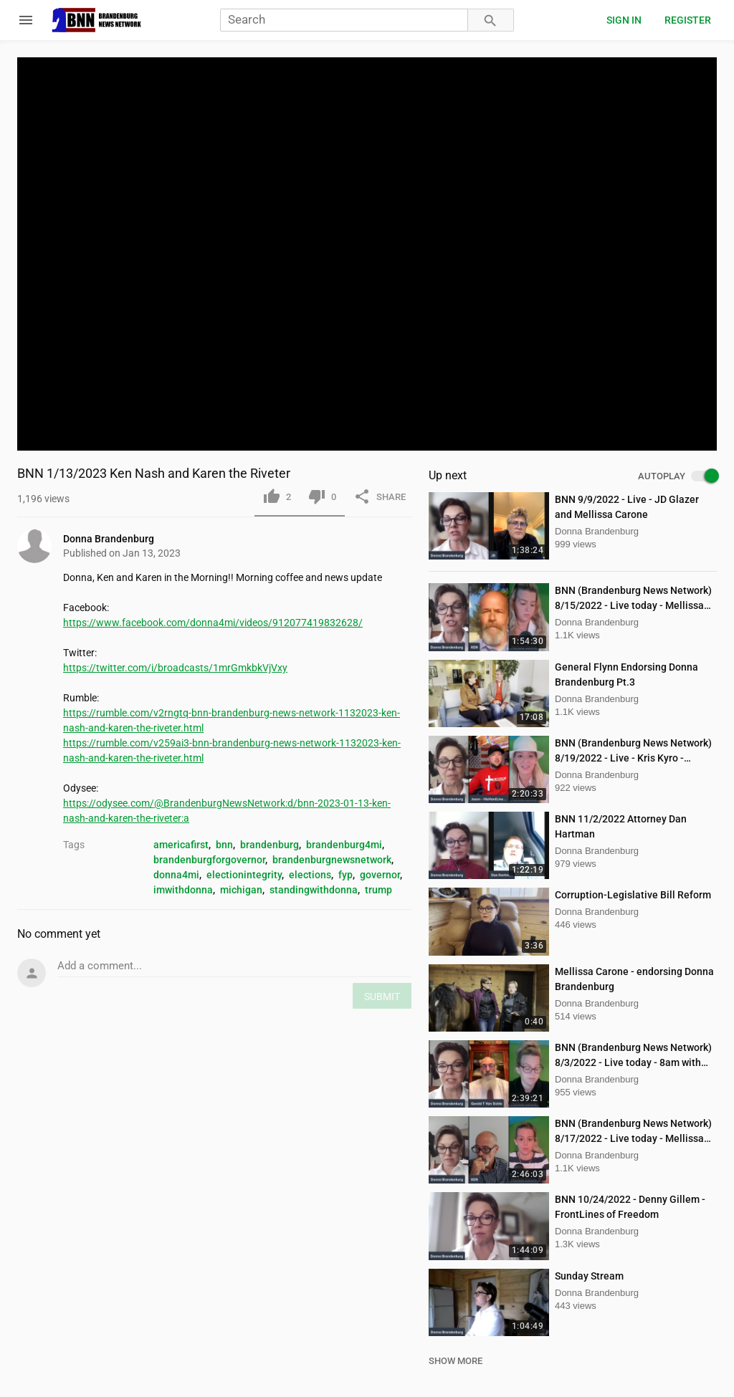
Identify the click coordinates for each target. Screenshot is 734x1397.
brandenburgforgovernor (209, 859)
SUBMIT (382, 996)
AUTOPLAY (677, 476)
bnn (224, 844)
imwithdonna (183, 890)
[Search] (344, 20)
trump (378, 890)
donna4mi (176, 874)
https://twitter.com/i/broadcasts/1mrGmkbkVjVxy (175, 667)
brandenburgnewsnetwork (331, 859)
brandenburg (269, 844)
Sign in (624, 20)
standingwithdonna (314, 890)
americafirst (181, 844)
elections (310, 874)
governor (380, 874)
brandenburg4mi (344, 844)
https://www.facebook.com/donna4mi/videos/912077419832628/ (213, 622)
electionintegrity (244, 874)
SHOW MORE (455, 1360)
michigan (241, 890)
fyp (345, 874)
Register (687, 20)
